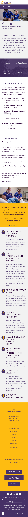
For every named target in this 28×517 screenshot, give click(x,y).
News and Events (14, 429)
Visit (3, 6)
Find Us (14, 434)
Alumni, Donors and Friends (14, 460)
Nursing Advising (7, 72)
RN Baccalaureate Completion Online (14, 257)
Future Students (14, 454)
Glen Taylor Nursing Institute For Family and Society (14, 353)
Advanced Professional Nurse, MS (13, 314)
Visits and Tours (14, 471)
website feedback (17, 502)
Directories (14, 431)
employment (14, 443)
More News (5, 181)
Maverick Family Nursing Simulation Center (14, 219)
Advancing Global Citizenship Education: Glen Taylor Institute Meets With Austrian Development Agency (13, 157)
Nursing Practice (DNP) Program (13, 123)
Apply (9, 6)
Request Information (14, 477)
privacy (10, 500)
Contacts (14, 437)
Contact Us (21, 72)
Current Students (14, 457)
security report (16, 500)
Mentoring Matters (7, 142)
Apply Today (14, 484)
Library (14, 440)
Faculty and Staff (14, 462)
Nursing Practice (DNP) (16, 291)
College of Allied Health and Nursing (12, 26)
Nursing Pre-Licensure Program (13, 233)
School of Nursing (6, 28)
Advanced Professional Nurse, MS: (14, 111)
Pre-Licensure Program (11, 98)
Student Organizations (21, 63)
